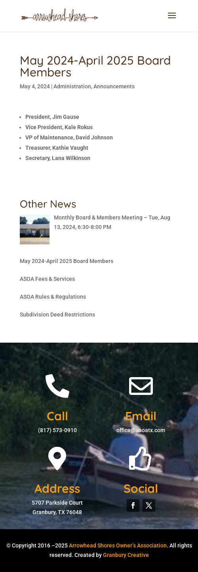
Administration (72, 86)
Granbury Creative (126, 555)
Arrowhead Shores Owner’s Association (118, 545)
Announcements (114, 86)
